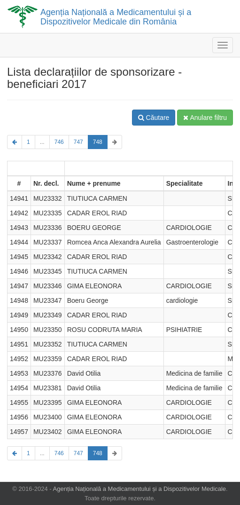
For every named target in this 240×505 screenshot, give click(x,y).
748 (97, 142)
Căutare (154, 117)
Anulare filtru (205, 117)
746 (59, 142)
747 (78, 142)
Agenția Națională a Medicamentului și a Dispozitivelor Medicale (139, 488)
